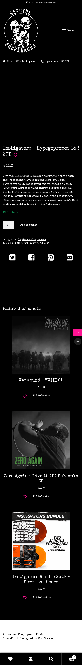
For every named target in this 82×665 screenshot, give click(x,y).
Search (51, 659)
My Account (30, 659)
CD (17, 61)
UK (47, 243)
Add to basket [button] (41, 395)
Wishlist (10, 659)
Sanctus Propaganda (34, 240)
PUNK (42, 243)
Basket (69, 657)
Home (10, 61)
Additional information (41, 289)
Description (41, 281)
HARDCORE (16, 243)
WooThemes (45, 638)
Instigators (30, 243)
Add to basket (28, 224)
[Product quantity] (8, 225)
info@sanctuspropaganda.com (40, 2)
